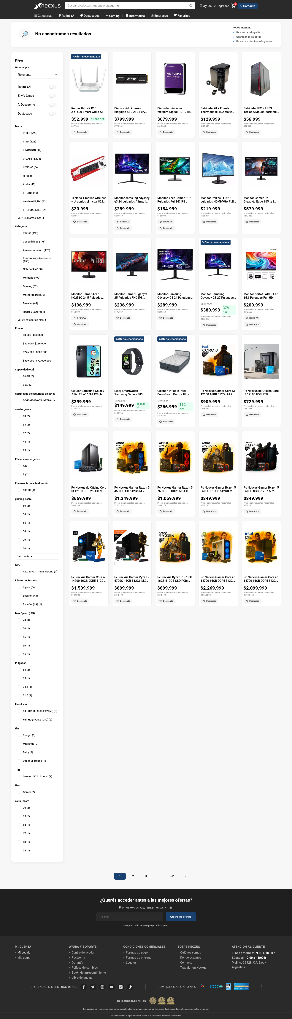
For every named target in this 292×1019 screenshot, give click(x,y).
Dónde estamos (190, 957)
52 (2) (24, 433)
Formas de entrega (138, 957)
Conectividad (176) (31, 241)
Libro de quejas (82, 977)
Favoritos (182, 15)
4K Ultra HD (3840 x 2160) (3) (37, 711)
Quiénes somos (190, 952)
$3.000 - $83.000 (30, 334)
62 (172, 876)
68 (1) (24, 824)
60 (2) (24, 416)
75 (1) (24, 450)
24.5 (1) (25, 686)
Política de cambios (85, 967)
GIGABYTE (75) (29, 158)
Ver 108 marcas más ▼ (31, 217)
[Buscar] (190, 6)
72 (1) (24, 539)
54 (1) (24, 531)
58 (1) (24, 514)
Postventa (78, 957)
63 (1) (24, 841)
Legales (131, 962)
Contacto (247, 6)
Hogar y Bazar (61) (31, 311)
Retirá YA (66, 15)
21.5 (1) (25, 695)
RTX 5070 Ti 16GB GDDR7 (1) (37, 571)
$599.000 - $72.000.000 (34, 360)
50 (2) (24, 505)
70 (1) (24, 548)
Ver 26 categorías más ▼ (32, 319)
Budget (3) (26, 735)
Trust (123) (27, 141)
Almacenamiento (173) (34, 250)
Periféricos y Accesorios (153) (34, 260)
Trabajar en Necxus (193, 967)
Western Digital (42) (32, 201)
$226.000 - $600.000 (32, 352)
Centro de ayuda (83, 952)
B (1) (23, 474)
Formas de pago (137, 952)
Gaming (112, 16)
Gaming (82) (28, 286)
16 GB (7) (26, 376)
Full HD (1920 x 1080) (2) (35, 719)
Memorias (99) (29, 277)
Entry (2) (25, 752)
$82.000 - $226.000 (32, 343)
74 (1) (24, 850)
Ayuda (206, 6)
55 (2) (24, 669)
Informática (135, 16)
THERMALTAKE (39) (32, 209)
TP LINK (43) (28, 192)
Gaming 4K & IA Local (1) (35, 776)
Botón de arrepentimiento (89, 972)
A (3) (23, 465)
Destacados (89, 15)
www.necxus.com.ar (144, 1009)
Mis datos (24, 957)
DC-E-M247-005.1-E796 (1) (36, 400)
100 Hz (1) (26, 490)
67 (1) (24, 833)
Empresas (159, 15)
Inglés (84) (27, 587)
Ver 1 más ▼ (25, 556)
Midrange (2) (28, 743)
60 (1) (24, 645)
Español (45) (28, 595)
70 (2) (24, 807)
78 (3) (24, 619)
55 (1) (24, 522)
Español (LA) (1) (30, 604)
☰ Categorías (43, 15)
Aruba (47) (26, 184)
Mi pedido (24, 952)
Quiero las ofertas (180, 916)
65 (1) (24, 637)
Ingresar (221, 6)
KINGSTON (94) (29, 150)
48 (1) (24, 441)
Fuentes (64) (28, 303)
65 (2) (24, 816)
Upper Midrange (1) (32, 760)
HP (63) (25, 175)
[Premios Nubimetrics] (162, 1001)
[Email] (130, 916)
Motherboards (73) (31, 294)
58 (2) (24, 424)
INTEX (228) (27, 132)
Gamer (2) (26, 792)
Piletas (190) (28, 233)
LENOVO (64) (28, 167)
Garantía (77, 962)
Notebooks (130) (30, 269)
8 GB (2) (25, 384)
